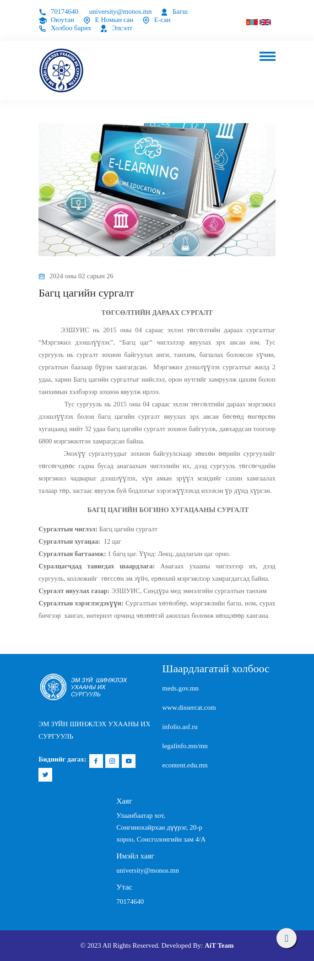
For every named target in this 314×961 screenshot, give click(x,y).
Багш (174, 11)
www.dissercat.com (189, 707)
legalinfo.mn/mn (185, 746)
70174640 (58, 11)
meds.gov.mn (180, 688)
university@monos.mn (120, 11)
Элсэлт (116, 28)
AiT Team (219, 945)
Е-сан (156, 19)
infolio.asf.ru (179, 726)
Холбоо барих (64, 28)
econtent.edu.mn (184, 765)
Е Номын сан (108, 19)
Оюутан (56, 19)
